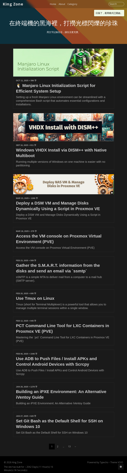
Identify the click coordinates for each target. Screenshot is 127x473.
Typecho (104, 462)
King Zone (13, 4)
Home (53, 4)
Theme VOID (116, 462)
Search (113, 4)
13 (69, 446)
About (62, 4)
